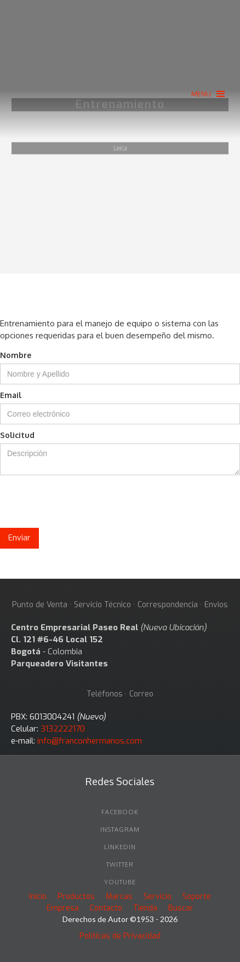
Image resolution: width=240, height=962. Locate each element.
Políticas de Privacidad (120, 936)
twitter (120, 864)
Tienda (145, 908)
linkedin (120, 847)
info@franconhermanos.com (89, 740)
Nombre (15, 355)
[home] (120, 39)
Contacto (106, 908)
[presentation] (83, 502)
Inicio (38, 896)
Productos (76, 896)
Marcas (119, 896)
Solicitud (17, 435)
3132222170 (63, 728)
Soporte (196, 896)
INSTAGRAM (120, 829)
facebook (120, 812)
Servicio (158, 896)
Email (10, 395)
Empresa (63, 908)
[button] (208, 94)
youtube (120, 882)
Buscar (180, 908)
